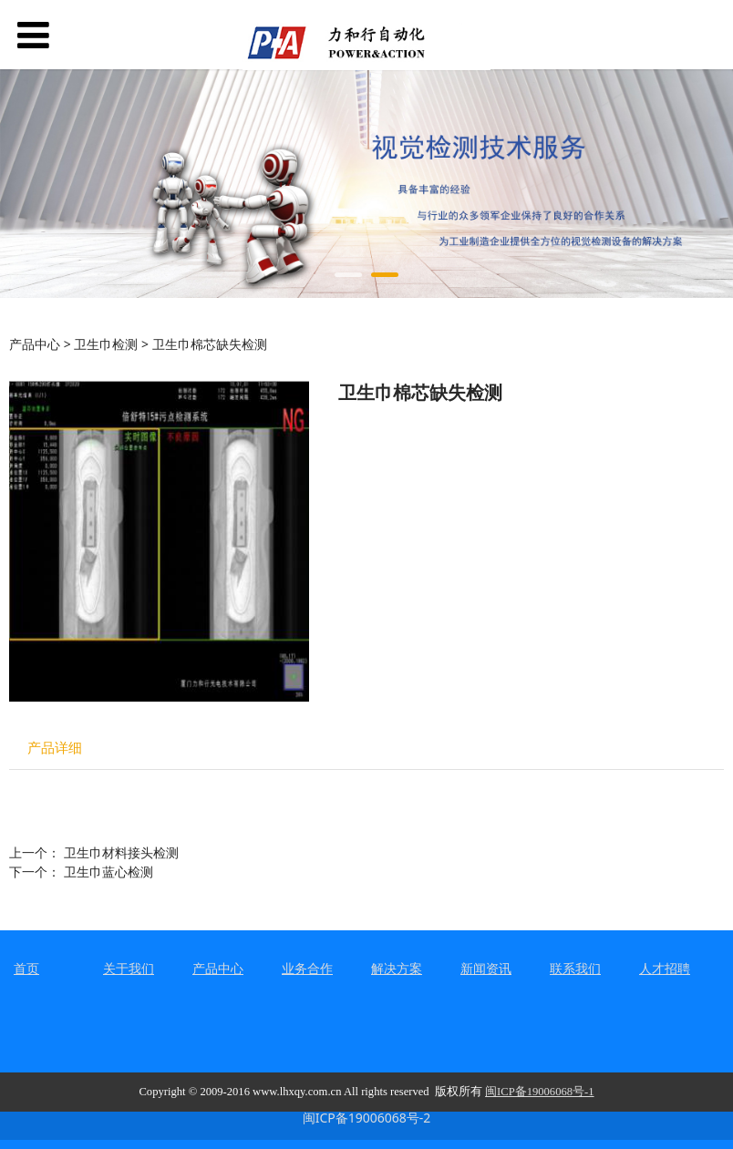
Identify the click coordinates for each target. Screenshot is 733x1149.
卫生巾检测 (106, 344)
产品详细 (54, 747)
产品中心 (34, 344)
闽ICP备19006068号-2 (367, 1117)
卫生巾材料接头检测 (121, 852)
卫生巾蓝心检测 (108, 871)
